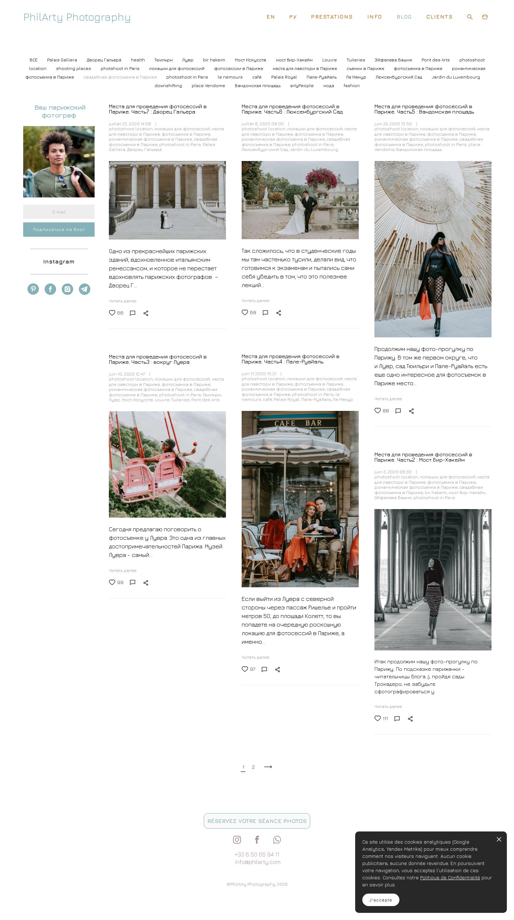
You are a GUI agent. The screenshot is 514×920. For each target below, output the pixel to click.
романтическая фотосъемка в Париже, (151, 139)
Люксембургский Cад (399, 77)
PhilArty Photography (77, 16)
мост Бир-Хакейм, (467, 492)
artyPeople (302, 85)
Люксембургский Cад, (266, 149)
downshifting (169, 85)
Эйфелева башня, (393, 497)
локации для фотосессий (177, 68)
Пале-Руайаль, (317, 399)
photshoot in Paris (121, 68)
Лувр (188, 59)
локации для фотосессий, (183, 128)
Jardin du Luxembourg (456, 77)
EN (271, 16)
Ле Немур (356, 77)
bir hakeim (214, 59)
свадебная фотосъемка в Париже (121, 77)
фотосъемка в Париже (418, 68)
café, (268, 399)
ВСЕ (34, 59)
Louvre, (163, 399)
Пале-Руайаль (322, 77)
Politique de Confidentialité (450, 877)
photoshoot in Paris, (181, 144)
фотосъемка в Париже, (186, 134)
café (257, 77)
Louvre (330, 59)
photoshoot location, (132, 128)
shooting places (74, 68)
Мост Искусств (251, 59)
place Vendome (209, 85)
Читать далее (122, 300)
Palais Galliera (62, 59)
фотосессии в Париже (239, 68)
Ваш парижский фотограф (59, 111)
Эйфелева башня (394, 59)
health (138, 59)
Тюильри (164, 59)
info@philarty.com (258, 862)
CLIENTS (440, 16)
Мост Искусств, (138, 399)
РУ (293, 16)
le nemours (231, 77)
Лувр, (115, 399)
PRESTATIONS (332, 16)
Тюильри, (212, 394)
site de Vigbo (36, 903)
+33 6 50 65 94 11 (257, 854)
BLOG (404, 16)
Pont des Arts (436, 59)
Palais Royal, (287, 399)
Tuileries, (181, 399)
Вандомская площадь (258, 85)
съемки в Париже (366, 68)
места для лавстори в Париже (305, 68)
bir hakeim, (437, 492)
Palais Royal (284, 77)
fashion (352, 85)
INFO (374, 16)
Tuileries (356, 59)
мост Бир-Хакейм (295, 59)
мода (329, 85)
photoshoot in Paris (187, 77)
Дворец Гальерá (104, 59)
